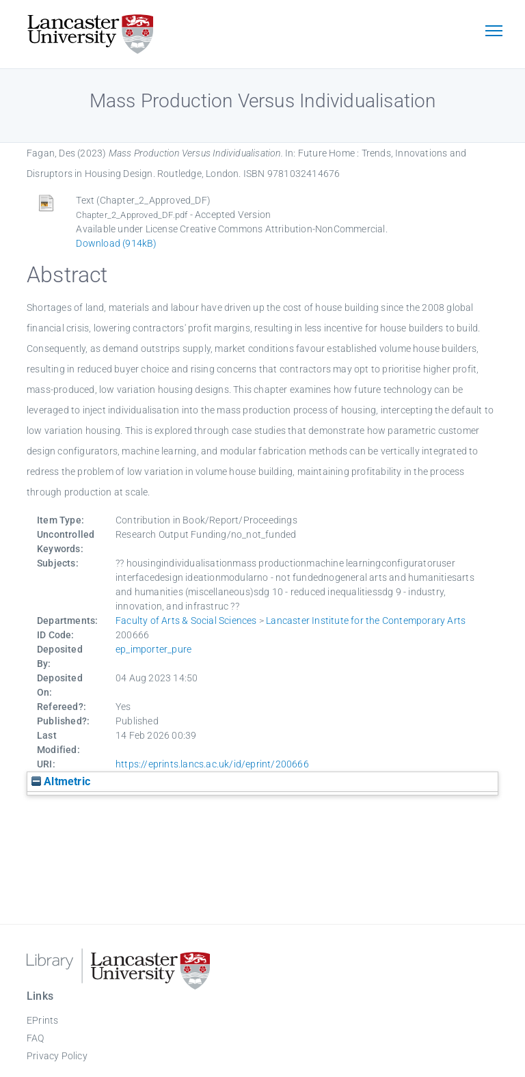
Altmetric (60, 781)
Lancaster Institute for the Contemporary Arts (366, 620)
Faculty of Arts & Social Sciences (186, 620)
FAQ (35, 1038)
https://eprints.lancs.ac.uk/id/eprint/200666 (212, 764)
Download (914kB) (116, 243)
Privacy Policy (57, 1055)
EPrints (42, 1020)
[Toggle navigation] (494, 32)
